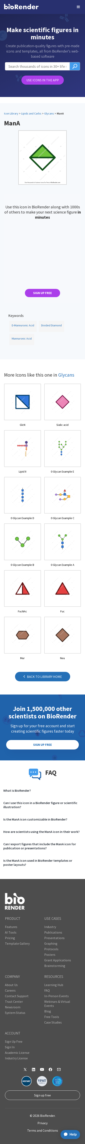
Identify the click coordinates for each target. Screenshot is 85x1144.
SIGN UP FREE (42, 293)
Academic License (17, 1053)
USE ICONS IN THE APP (42, 80)
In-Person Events (56, 996)
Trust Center (14, 1001)
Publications (53, 932)
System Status (15, 1013)
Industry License (16, 1058)
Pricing (10, 938)
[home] (21, 7)
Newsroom (12, 1007)
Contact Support (17, 996)
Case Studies (53, 1022)
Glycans (49, 113)
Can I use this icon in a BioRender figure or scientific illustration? (40, 805)
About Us (11, 985)
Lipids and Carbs (31, 113)
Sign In (10, 1047)
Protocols (51, 949)
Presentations (54, 938)
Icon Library (11, 113)
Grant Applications (57, 960)
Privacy (42, 1123)
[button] (78, 7)
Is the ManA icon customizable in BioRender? (35, 819)
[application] (69, 1134)
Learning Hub (53, 985)
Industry (50, 927)
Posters (49, 955)
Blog (47, 1011)
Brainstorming (54, 966)
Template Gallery (17, 943)
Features (11, 927)
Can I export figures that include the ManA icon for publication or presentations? (39, 846)
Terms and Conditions (42, 1130)
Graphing (50, 943)
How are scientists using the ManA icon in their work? (41, 832)
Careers (10, 990)
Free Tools (51, 1017)
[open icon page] (22, 405)
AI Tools (10, 932)
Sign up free (42, 1095)
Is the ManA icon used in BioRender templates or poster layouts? (37, 862)
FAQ (47, 990)
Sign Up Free (13, 1041)
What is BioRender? (17, 790)
